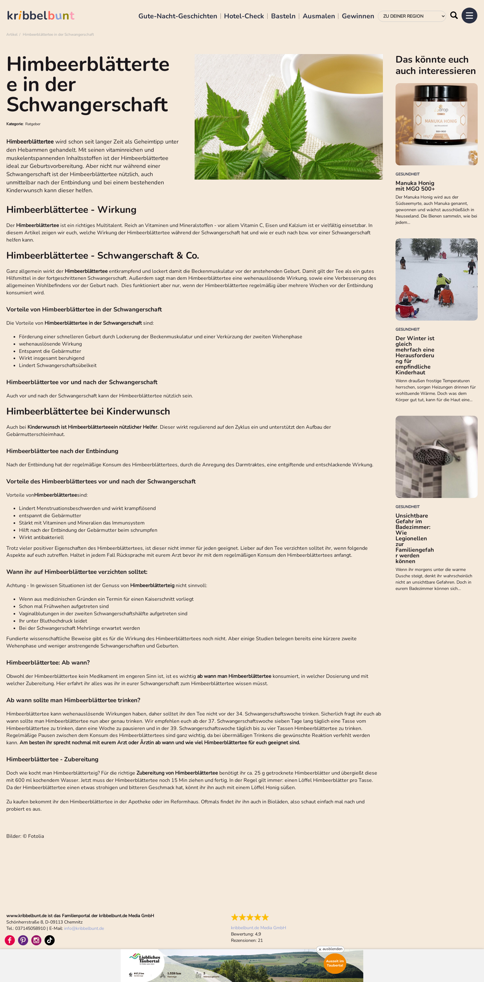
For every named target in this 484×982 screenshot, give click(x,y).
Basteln (283, 16)
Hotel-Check (244, 16)
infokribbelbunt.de (84, 928)
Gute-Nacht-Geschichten (177, 16)
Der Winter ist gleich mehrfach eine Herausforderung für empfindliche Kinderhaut (415, 355)
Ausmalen (319, 16)
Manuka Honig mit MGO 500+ (415, 186)
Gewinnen (358, 16)
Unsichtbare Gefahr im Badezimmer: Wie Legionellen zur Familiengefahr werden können (415, 538)
